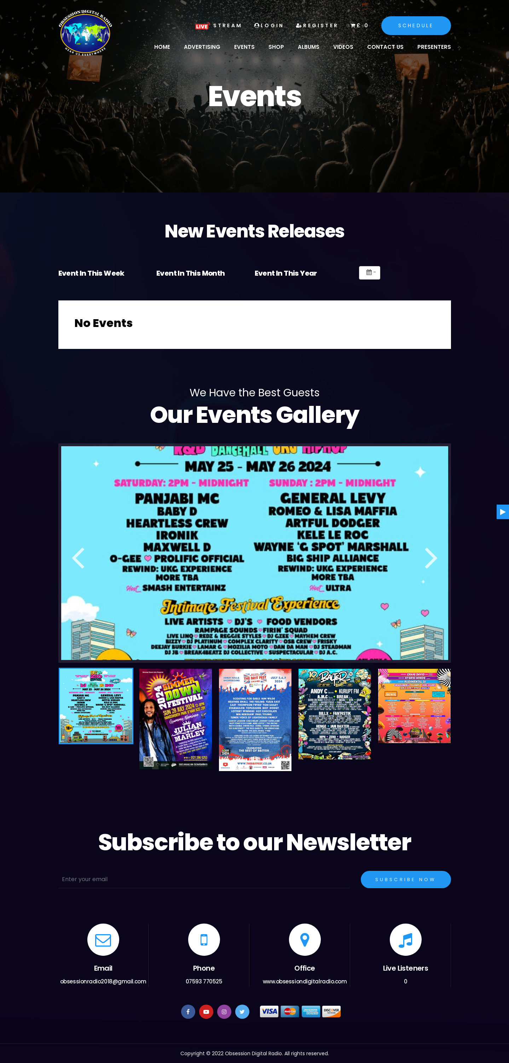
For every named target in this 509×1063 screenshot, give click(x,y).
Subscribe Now (405, 879)
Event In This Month (190, 273)
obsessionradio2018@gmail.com (103, 981)
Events (244, 47)
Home (162, 47)
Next (431, 554)
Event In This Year (286, 273)
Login (269, 25)
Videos (343, 47)
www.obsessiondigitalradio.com (305, 981)
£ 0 (360, 25)
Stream (217, 25)
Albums (308, 47)
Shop (276, 47)
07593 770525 (204, 981)
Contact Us (385, 47)
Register (317, 25)
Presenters (434, 47)
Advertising (202, 47)
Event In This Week (91, 273)
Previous (78, 554)
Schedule (416, 25)
